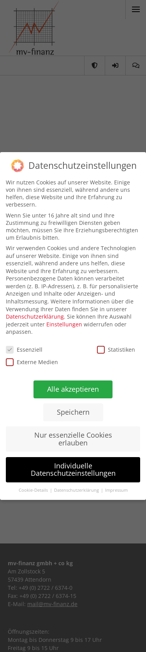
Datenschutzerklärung (35, 316)
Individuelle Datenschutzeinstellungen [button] (72, 469)
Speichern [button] (72, 412)
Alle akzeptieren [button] (73, 389)
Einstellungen (64, 324)
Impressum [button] (115, 490)
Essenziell (24, 349)
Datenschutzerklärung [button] (76, 490)
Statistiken (116, 350)
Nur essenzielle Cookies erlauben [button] (72, 438)
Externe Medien (31, 362)
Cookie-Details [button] (33, 490)
